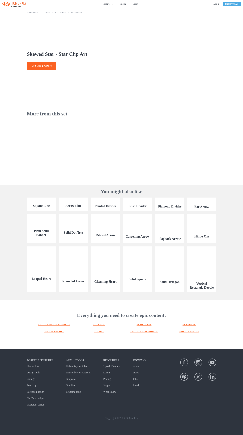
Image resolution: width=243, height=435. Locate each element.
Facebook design (35, 391)
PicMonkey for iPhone (77, 366)
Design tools (33, 372)
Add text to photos (144, 331)
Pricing (123, 4)
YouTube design (35, 398)
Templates (144, 324)
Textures (189, 324)
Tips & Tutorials (111, 366)
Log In (216, 4)
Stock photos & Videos (54, 324)
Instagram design (36, 404)
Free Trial (231, 4)
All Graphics (32, 12)
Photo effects (189, 331)
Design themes (54, 331)
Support (107, 385)
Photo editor (33, 366)
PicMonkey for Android (78, 372)
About (136, 366)
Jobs (135, 379)
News (136, 372)
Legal (136, 385)
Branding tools (73, 391)
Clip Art (46, 12)
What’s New (109, 391)
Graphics (70, 385)
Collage (99, 324)
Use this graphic (41, 65)
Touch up (32, 385)
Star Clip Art (60, 12)
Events (106, 372)
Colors (99, 331)
